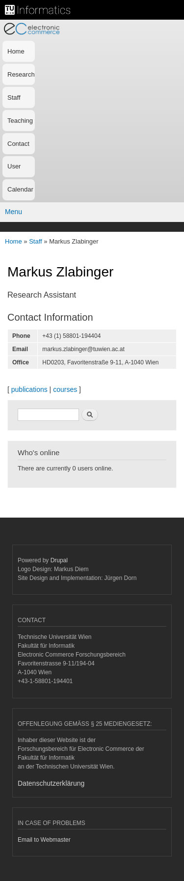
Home (16, 51)
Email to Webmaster (44, 839)
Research (21, 74)
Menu (13, 212)
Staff (14, 97)
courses (65, 389)
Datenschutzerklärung (51, 783)
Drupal (59, 560)
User (14, 166)
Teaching (20, 120)
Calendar (20, 189)
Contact (18, 143)
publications (29, 389)
